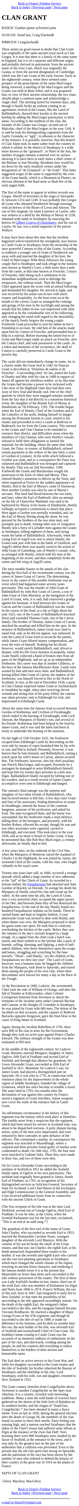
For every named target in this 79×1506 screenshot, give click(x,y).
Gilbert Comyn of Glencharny (36, 222)
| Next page (60, 7)
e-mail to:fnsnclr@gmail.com (22, 1502)
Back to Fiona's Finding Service (39, 3)
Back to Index (20, 7)
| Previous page (41, 7)
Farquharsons (36, 884)
